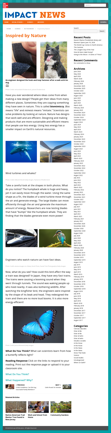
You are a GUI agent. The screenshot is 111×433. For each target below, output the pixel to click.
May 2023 (77, 154)
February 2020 (79, 248)
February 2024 (79, 134)
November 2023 (79, 142)
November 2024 (79, 115)
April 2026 (77, 76)
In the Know (78, 343)
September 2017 (79, 318)
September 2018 (79, 289)
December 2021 (79, 195)
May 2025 (77, 100)
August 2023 (78, 149)
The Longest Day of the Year (84, 50)
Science (30, 22)
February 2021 (79, 219)
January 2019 (78, 279)
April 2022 (77, 185)
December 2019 (79, 253)
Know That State (80, 353)
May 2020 (77, 241)
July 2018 (77, 294)
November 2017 (79, 313)
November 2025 (79, 88)
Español (103, 22)
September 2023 (79, 146)
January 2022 (78, 192)
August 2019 (78, 262)
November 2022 (79, 168)
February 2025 (79, 108)
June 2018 (77, 296)
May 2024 (77, 127)
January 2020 (78, 250)
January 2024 (78, 137)
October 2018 (78, 286)
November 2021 (79, 197)
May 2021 (77, 212)
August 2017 (78, 320)
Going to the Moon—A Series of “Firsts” (88, 54)
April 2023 (77, 156)
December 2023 (79, 139)
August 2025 (78, 96)
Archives (41, 22)
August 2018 (78, 291)
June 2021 (77, 209)
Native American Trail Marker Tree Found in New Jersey (15, 417)
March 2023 (78, 158)
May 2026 (77, 74)
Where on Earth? (79, 362)
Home (6, 22)
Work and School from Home (37, 416)
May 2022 (77, 183)
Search (76, 28)
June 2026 (77, 71)
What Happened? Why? (19, 380)
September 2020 (79, 231)
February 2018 (79, 306)
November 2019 (79, 255)
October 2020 (78, 228)
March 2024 (78, 132)
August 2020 (78, 233)
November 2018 (79, 284)
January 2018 (78, 308)
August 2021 (78, 204)
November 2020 (79, 226)
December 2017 (79, 311)
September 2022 (79, 173)
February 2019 (79, 277)
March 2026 (78, 79)
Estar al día (78, 331)
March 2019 (78, 274)
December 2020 (79, 224)
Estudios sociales (80, 341)
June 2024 (77, 125)
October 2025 (78, 91)
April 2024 (77, 129)
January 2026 (78, 84)
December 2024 (79, 113)
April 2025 (77, 103)
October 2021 (78, 199)
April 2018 (77, 301)
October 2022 (78, 170)
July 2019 (77, 265)
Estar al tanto (78, 336)
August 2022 (78, 175)
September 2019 (79, 260)
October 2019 (78, 257)
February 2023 (79, 161)
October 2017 (78, 315)
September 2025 (79, 93)
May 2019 (77, 269)
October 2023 (78, 144)
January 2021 (78, 221)
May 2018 (77, 298)
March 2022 (78, 187)
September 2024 (79, 120)
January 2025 (78, 110)
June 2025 (77, 98)
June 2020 (77, 238)
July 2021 (77, 207)
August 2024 (78, 122)
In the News (78, 348)
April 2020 (77, 243)
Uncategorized (79, 360)
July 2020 (77, 236)
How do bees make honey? (83, 52)
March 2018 (78, 303)
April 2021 (77, 214)
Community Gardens (60, 415)
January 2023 (78, 163)
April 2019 (77, 272)
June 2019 (77, 267)
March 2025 (78, 105)
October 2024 (78, 117)
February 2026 (79, 81)
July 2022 (77, 178)
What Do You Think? (18, 374)
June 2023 (77, 151)
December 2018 (79, 282)
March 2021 (78, 216)
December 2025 (79, 86)
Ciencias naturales (80, 329)
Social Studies (17, 22)
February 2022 (79, 190)
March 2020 (78, 245)
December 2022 (79, 166)
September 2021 (79, 202)
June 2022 (77, 180)
